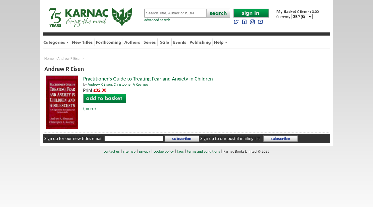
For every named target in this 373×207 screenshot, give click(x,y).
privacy (144, 151)
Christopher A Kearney (131, 84)
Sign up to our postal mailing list (230, 138)
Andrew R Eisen (69, 58)
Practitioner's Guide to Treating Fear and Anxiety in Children (148, 78)
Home (49, 58)
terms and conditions (203, 151)
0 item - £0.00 (298, 11)
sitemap (129, 151)
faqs (180, 151)
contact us (111, 151)
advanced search (157, 20)
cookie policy (164, 151)
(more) (89, 108)
